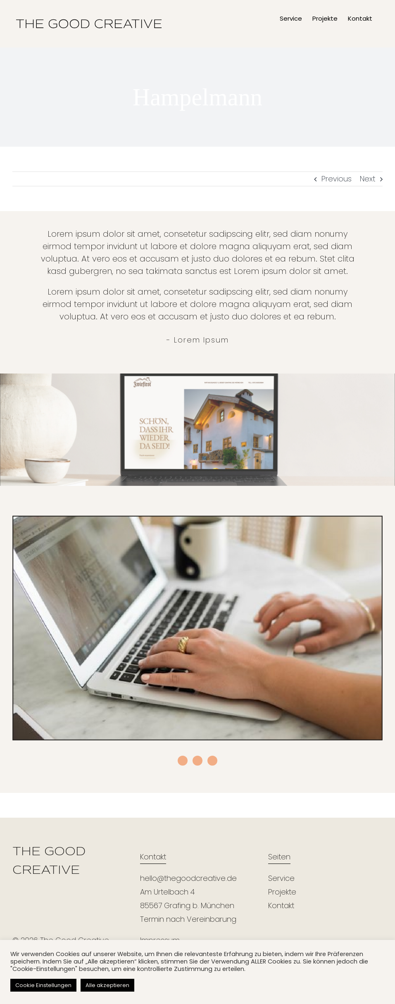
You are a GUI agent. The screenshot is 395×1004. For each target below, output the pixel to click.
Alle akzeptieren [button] (107, 985)
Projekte (282, 892)
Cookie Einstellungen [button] (43, 985)
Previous (336, 179)
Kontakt (281, 905)
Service (281, 878)
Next (367, 179)
